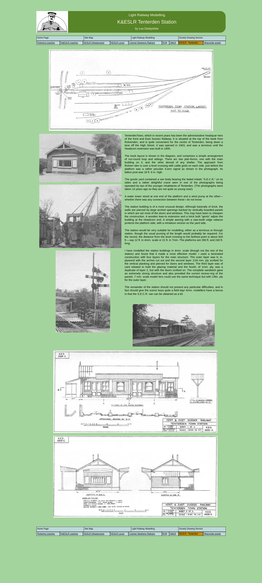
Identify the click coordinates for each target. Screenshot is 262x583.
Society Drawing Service (191, 37)
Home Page (43, 37)
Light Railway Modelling (143, 37)
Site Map (88, 37)
